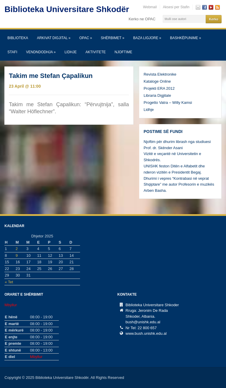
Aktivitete (96, 52)
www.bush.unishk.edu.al (146, 333)
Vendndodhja (41, 52)
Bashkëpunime (185, 38)
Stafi (12, 52)
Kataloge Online (157, 81)
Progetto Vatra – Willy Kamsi (168, 102)
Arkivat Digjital (53, 38)
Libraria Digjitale (157, 95)
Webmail (150, 7)
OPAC (85, 38)
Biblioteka (17, 38)
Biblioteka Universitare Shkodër (66, 9)
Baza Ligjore (147, 38)
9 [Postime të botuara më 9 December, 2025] (17, 255)
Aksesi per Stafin (176, 7)
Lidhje (70, 52)
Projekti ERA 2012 (159, 88)
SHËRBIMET (112, 38)
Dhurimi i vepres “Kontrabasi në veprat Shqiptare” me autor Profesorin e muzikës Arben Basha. (179, 184)
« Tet (9, 282)
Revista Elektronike (160, 74)
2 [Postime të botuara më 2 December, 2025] (17, 249)
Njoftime (123, 52)
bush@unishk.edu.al (143, 322)
